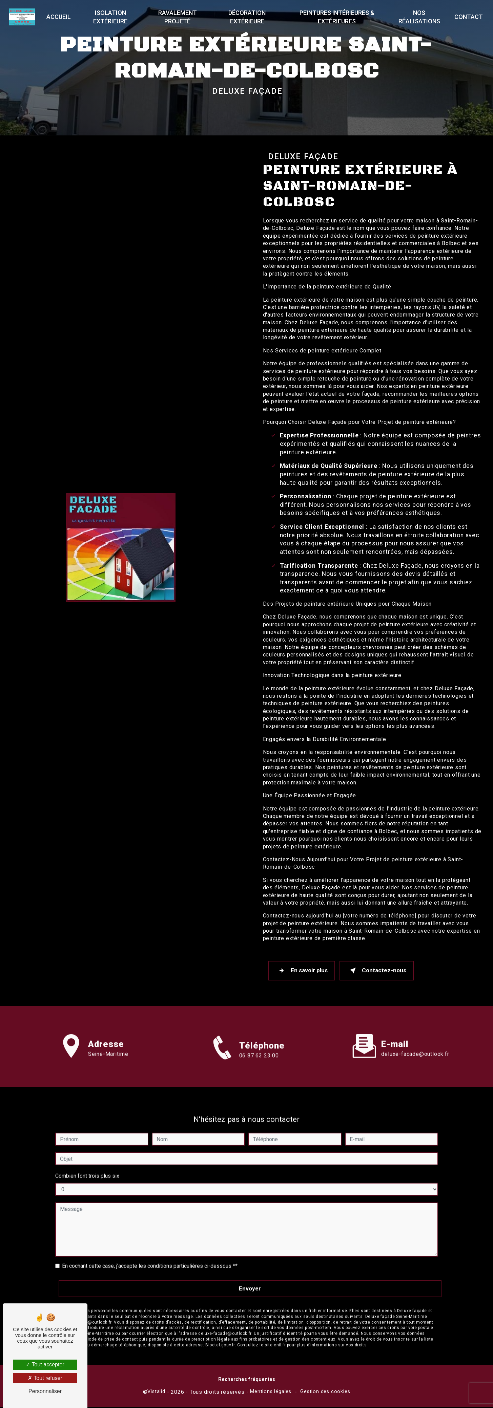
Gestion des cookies (325, 1393)
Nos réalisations (418, 17)
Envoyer (250, 1280)
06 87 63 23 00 (259, 1066)
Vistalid (156, 1393)
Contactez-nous (380, 971)
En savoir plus (303, 971)
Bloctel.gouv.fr (220, 1337)
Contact (467, 16)
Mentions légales (270, 1393)
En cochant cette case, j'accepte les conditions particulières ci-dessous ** (150, 1258)
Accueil (59, 16)
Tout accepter (45, 1364)
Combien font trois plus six (87, 1168)
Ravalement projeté (178, 17)
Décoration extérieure (247, 17)
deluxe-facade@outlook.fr (415, 1046)
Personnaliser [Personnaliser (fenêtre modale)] (45, 1391)
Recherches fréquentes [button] (246, 1380)
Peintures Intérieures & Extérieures (336, 17)
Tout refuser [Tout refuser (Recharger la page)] (45, 1378)
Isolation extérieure (111, 17)
